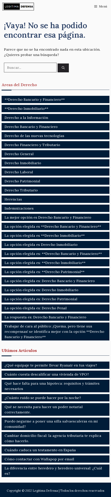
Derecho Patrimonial (22, 181)
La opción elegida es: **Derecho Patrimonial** (44, 271)
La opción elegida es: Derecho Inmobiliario (41, 290)
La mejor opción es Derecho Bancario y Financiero (48, 217)
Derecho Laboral (19, 172)
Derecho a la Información (26, 117)
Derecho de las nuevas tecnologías (34, 135)
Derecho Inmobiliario (23, 163)
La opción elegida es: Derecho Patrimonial (41, 299)
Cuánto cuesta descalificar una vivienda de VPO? (47, 374)
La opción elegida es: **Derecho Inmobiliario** (45, 262)
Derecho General (19, 154)
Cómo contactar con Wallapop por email (39, 459)
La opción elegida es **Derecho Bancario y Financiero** (53, 226)
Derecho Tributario (21, 190)
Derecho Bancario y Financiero (31, 126)
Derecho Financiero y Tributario (32, 145)
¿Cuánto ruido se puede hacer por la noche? (43, 397)
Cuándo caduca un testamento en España (40, 450)
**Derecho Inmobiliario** (26, 108)
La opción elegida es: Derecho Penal (36, 308)
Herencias (13, 199)
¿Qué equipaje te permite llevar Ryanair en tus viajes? (51, 365)
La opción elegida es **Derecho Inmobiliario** (45, 235)
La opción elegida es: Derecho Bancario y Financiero (50, 281)
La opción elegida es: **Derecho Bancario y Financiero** (53, 253)
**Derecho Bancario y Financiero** (35, 99)
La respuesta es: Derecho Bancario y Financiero (45, 317)
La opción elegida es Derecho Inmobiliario (41, 244)
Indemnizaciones (19, 208)
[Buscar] (63, 67)
